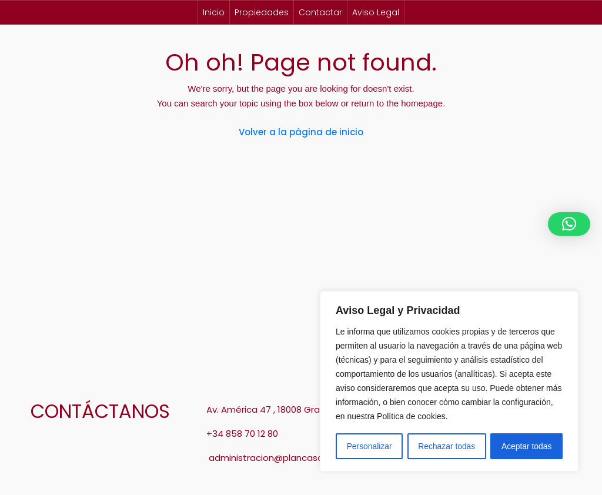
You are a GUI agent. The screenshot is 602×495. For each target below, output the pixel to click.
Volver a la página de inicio (301, 132)
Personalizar (369, 446)
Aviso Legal (375, 12)
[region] (449, 381)
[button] (569, 224)
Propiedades (262, 12)
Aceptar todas (526, 446)
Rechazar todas (447, 446)
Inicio (214, 12)
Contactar (320, 12)
